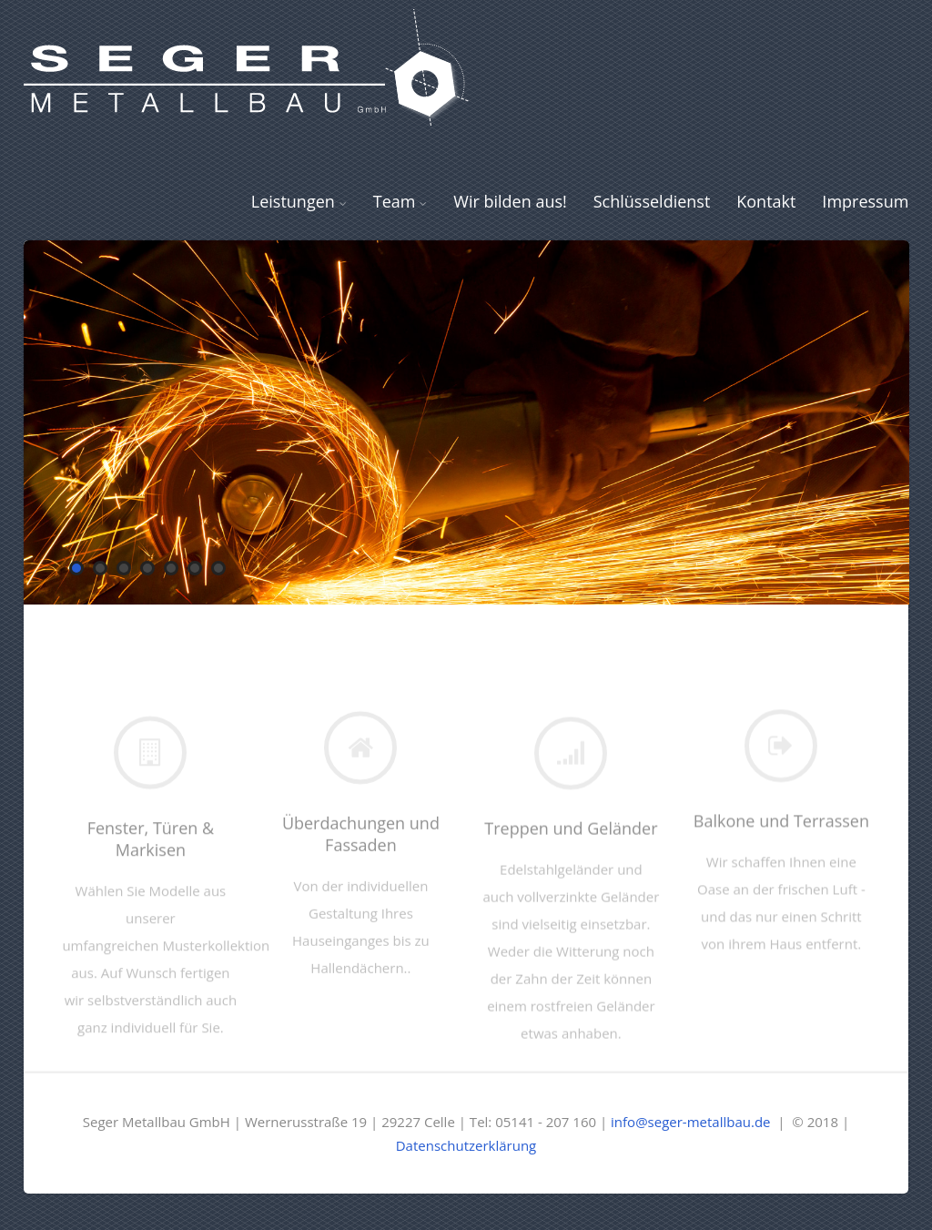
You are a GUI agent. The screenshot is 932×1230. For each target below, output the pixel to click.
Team (400, 201)
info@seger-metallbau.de (690, 1122)
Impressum (865, 201)
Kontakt (765, 201)
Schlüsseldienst (652, 201)
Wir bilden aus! (510, 201)
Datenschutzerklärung (466, 1145)
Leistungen (299, 201)
